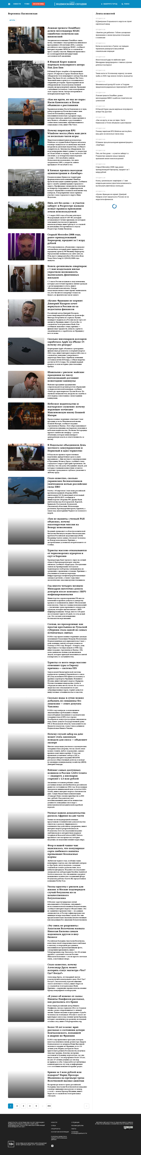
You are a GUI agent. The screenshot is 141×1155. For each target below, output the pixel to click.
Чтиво (26, 4)
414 (49, 1106)
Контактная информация (60, 1132)
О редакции (75, 1122)
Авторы (12, 20)
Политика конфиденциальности (79, 1132)
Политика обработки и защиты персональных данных (59, 1138)
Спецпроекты (55, 1129)
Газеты (73, 1129)
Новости (17, 4)
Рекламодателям (77, 1125)
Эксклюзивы (38, 4)
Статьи (53, 1125)
